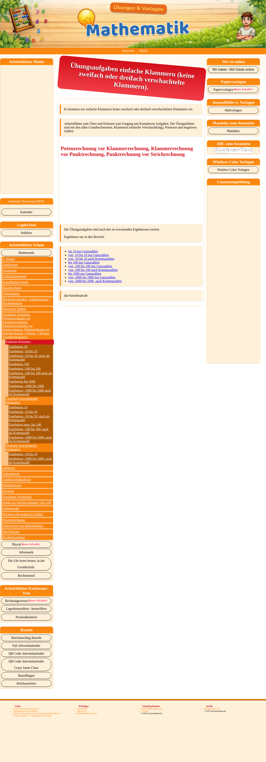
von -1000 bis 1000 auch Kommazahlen (95, 281)
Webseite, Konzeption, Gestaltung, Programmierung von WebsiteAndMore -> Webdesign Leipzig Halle (36, 714)
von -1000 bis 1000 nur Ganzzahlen (91, 277)
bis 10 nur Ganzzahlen (83, 251)
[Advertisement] (27, 127)
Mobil (143, 50)
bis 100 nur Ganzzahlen (84, 262)
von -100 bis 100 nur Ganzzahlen (90, 266)
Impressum (81, 711)
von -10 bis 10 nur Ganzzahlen (88, 255)
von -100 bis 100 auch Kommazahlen (93, 270)
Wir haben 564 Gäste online (233, 69)
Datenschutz (82, 709)
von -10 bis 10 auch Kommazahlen (91, 258)
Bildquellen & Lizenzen (87, 713)
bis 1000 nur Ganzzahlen (84, 273)
